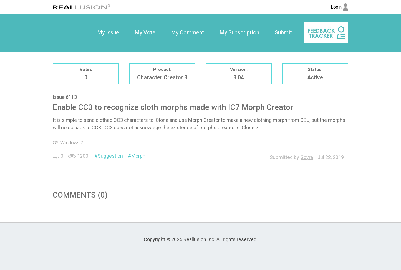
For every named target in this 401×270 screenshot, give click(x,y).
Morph (138, 156)
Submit (283, 32)
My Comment (187, 32)
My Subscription (239, 32)
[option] (108, 32)
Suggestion (110, 156)
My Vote (145, 32)
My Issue (108, 32)
